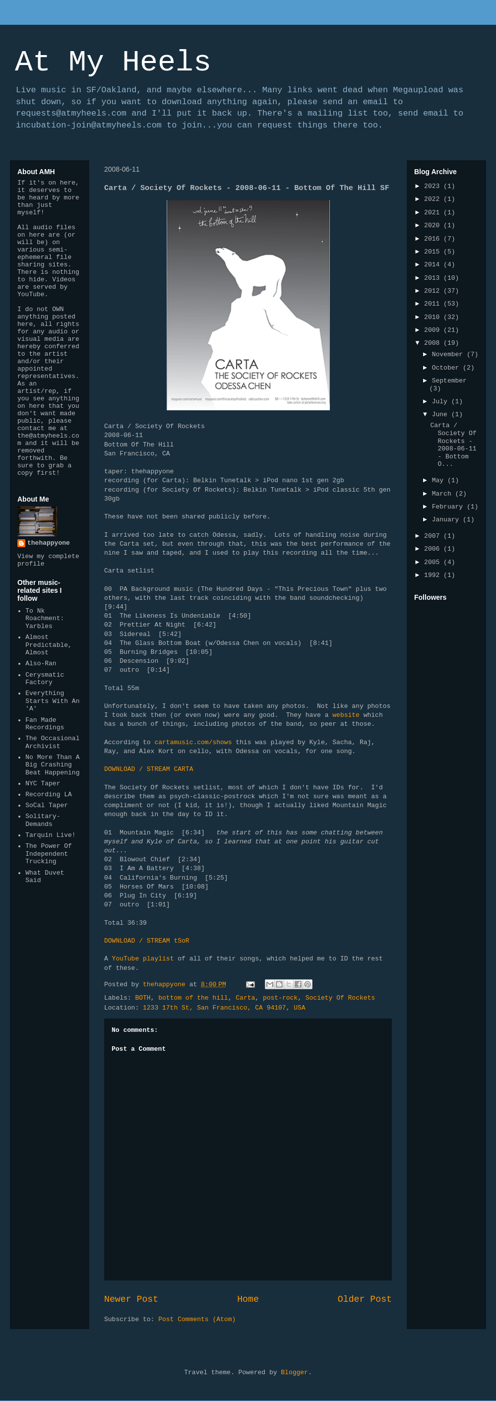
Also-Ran (40, 663)
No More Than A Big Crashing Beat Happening (52, 765)
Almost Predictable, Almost (48, 645)
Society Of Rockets (340, 998)
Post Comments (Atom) (197, 1319)
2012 (433, 291)
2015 (433, 251)
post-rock (280, 998)
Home (248, 1299)
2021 (433, 212)
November (449, 354)
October (447, 368)
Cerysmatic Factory (44, 679)
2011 (433, 304)
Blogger (294, 1372)
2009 (433, 330)
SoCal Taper (46, 805)
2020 (433, 225)
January (447, 519)
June (441, 414)
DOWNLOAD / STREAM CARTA (148, 769)
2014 (433, 264)
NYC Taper (42, 783)
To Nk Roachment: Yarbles (44, 618)
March (443, 494)
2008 (433, 343)
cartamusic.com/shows (193, 742)
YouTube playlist (145, 958)
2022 (433, 199)
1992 (433, 575)
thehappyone (48, 543)
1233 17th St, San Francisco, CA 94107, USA (224, 1008)
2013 (433, 278)
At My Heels (113, 62)
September (449, 380)
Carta (245, 998)
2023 (433, 186)
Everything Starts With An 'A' (52, 701)
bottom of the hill (193, 998)
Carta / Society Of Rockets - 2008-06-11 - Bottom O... (453, 445)
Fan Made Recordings (44, 724)
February (449, 506)
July (441, 401)
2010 (433, 317)
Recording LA (48, 794)
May (439, 480)
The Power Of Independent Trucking (48, 853)
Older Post (365, 1299)
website (347, 715)
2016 (433, 239)
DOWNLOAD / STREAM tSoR (146, 941)
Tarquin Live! (50, 835)
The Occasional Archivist (52, 742)
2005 (433, 562)
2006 (433, 549)
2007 (433, 536)
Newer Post (131, 1299)
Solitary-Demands (42, 820)
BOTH (142, 998)
